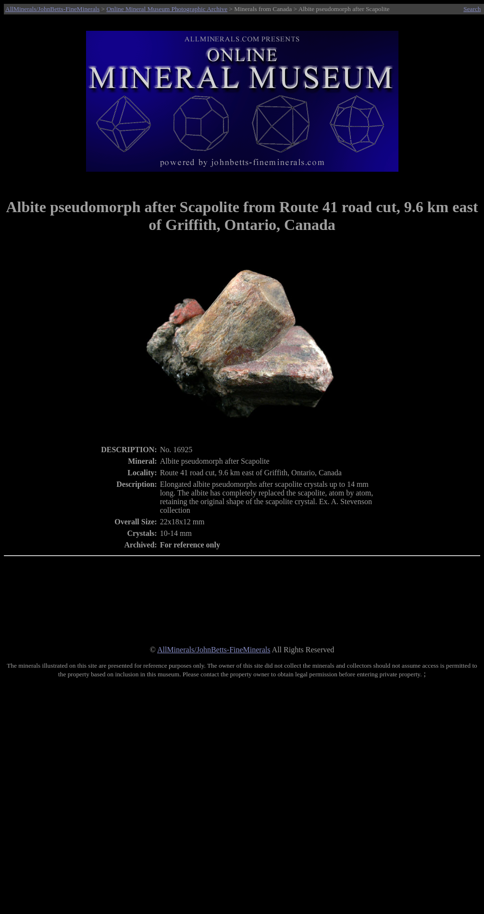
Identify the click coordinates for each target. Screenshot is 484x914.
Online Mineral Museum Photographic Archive (166, 9)
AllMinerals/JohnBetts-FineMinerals (52, 9)
